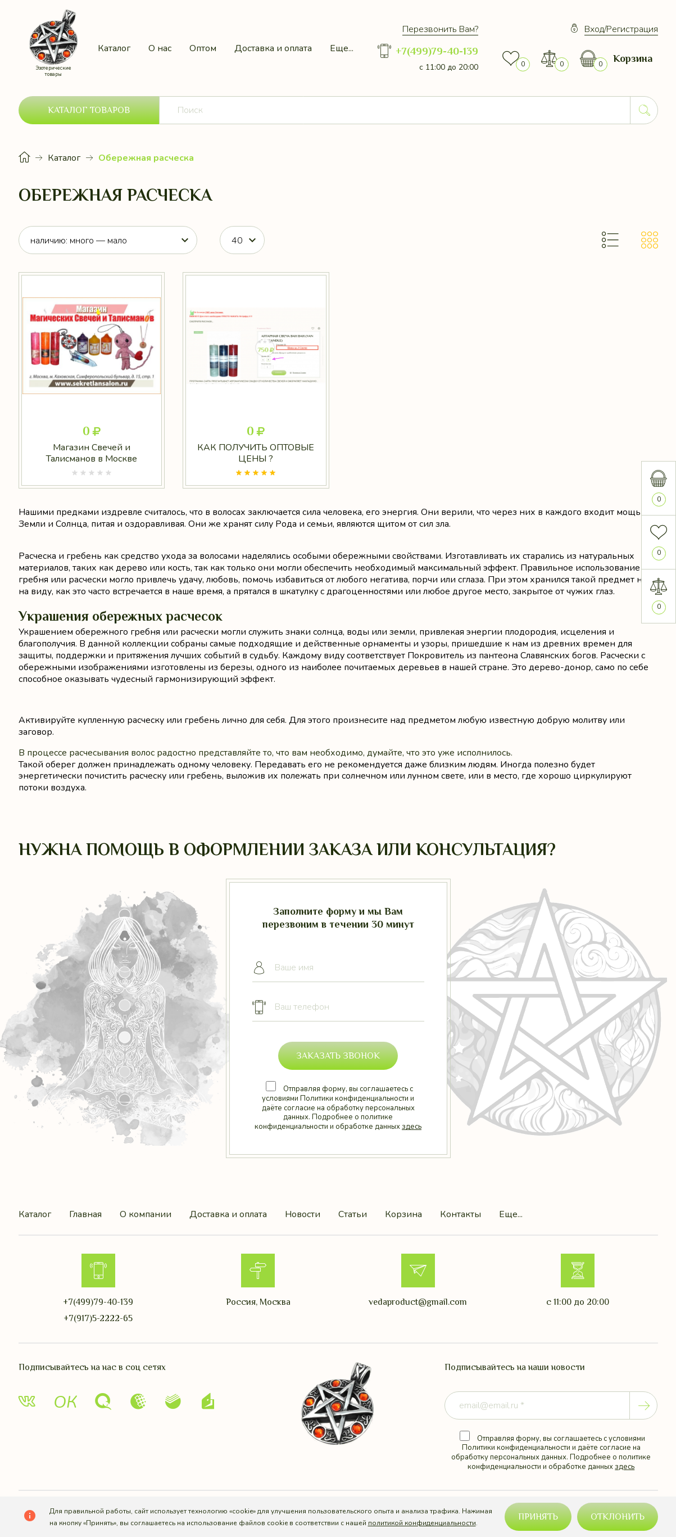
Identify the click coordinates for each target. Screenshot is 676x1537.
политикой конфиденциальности (422, 1522)
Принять (538, 1517)
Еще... (341, 48)
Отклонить (618, 1517)
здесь (411, 1127)
